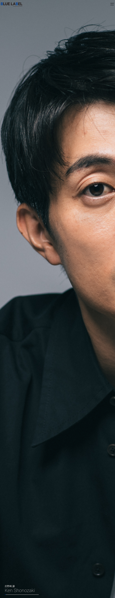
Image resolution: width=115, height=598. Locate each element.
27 (34, 594)
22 (29, 594)
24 (31, 594)
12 (17, 594)
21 (27, 594)
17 (23, 594)
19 (25, 594)
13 (18, 594)
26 (33, 594)
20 (26, 594)
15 (21, 594)
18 (24, 594)
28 (35, 594)
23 (30, 594)
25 (32, 594)
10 (15, 594)
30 (38, 594)
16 (22, 594)
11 (16, 594)
